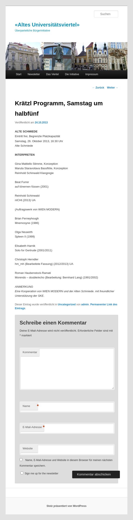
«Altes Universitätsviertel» (47, 25)
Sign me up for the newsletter (39, 473)
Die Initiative (72, 74)
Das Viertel (52, 74)
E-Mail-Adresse (33, 427)
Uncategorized (67, 304)
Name (30, 406)
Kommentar (30, 352)
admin (85, 304)
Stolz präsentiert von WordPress (66, 506)
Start (18, 74)
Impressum (91, 74)
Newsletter (34, 74)
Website (28, 448)
